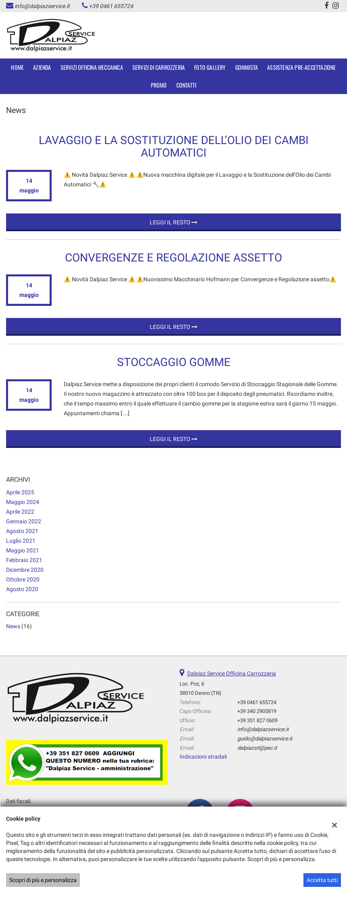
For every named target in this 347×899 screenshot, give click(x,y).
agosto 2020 (22, 589)
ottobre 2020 (23, 579)
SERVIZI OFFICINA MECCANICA (92, 67)
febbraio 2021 (24, 560)
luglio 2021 (21, 540)
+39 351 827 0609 (257, 720)
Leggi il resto (173, 222)
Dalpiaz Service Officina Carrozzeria (231, 673)
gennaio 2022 (23, 521)
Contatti (186, 85)
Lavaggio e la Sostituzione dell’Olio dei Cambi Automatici (174, 146)
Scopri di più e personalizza (43, 880)
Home (17, 67)
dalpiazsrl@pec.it (257, 748)
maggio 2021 (22, 550)
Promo (159, 85)
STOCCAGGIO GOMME (173, 362)
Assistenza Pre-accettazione (301, 67)
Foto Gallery (210, 67)
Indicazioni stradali (203, 756)
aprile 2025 (20, 492)
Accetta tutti (322, 880)
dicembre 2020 (25, 570)
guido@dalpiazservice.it (264, 739)
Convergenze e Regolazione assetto (173, 257)
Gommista (246, 67)
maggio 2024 (22, 502)
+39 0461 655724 (111, 6)
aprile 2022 (20, 511)
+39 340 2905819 (256, 711)
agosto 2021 (22, 531)
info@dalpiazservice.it (42, 6)
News (13, 626)
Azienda (42, 67)
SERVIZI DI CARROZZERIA (158, 67)
